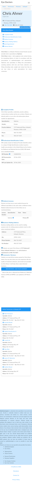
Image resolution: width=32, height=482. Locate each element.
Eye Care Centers (9, 463)
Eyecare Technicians (10, 456)
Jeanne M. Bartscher (9, 358)
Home (4, 6)
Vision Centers (8, 453)
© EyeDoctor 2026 (16, 466)
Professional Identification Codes (12, 37)
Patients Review (8, 46)
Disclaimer (16, 471)
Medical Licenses (8, 39)
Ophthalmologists (9, 446)
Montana (18, 6)
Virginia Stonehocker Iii (9, 331)
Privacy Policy (16, 479)
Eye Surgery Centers (10, 461)
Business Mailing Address (10, 41)
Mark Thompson (8, 313)
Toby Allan (6, 349)
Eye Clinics (7, 448)
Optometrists (8, 451)
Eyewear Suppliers (9, 458)
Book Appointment (8, 44)
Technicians (11, 6)
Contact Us (16, 475)
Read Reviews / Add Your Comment (16, 269)
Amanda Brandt (7, 322)
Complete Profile (8, 34)
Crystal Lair (6, 340)
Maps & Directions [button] (25, 27)
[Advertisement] (16, 90)
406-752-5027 (8, 25)
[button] (9, 154)
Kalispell (25, 6)
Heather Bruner (7, 367)
